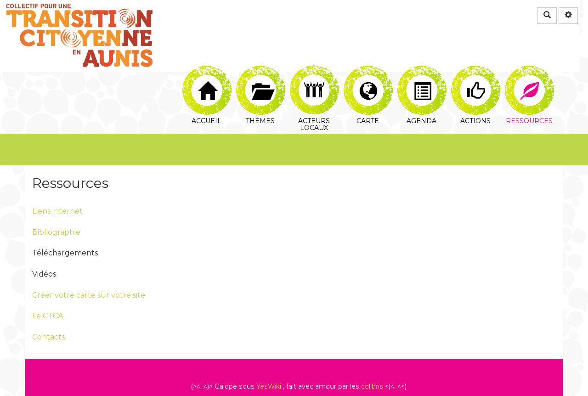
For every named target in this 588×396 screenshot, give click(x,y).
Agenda (422, 76)
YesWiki (268, 386)
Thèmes (260, 76)
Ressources (529, 76)
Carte (368, 76)
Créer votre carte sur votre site (88, 295)
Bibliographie (56, 232)
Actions (475, 76)
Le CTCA (47, 315)
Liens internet (57, 211)
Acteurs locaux (314, 76)
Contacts (48, 337)
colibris (372, 386)
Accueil (207, 76)
